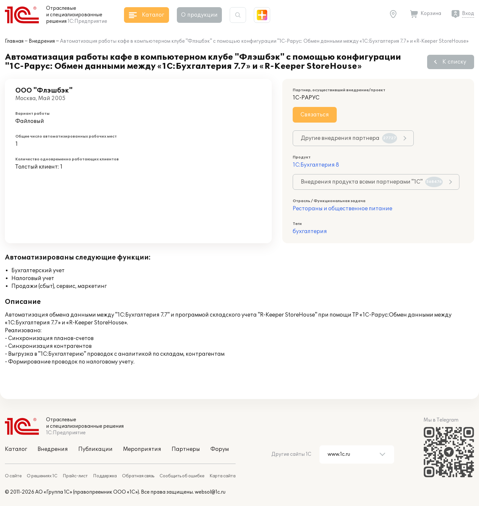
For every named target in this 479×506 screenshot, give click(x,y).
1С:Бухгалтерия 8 (316, 165)
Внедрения (42, 41)
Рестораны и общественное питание (342, 208)
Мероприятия (142, 449)
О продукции (199, 15)
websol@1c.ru (210, 492)
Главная (14, 41)
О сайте (13, 476)
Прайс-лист (75, 476)
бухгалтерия (310, 231)
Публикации (95, 449)
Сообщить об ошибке (182, 476)
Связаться (315, 115)
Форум (219, 449)
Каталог (16, 449)
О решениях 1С (42, 476)
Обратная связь (138, 476)
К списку (454, 62)
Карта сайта (222, 476)
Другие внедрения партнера (349, 138)
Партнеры (186, 449)
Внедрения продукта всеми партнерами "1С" (372, 182)
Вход (468, 13)
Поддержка (105, 476)
